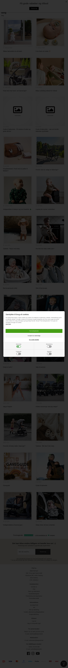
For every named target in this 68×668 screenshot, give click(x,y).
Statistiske (49, 353)
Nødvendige (18, 346)
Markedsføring (49, 346)
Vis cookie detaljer (34, 339)
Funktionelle (18, 353)
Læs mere (8, 324)
